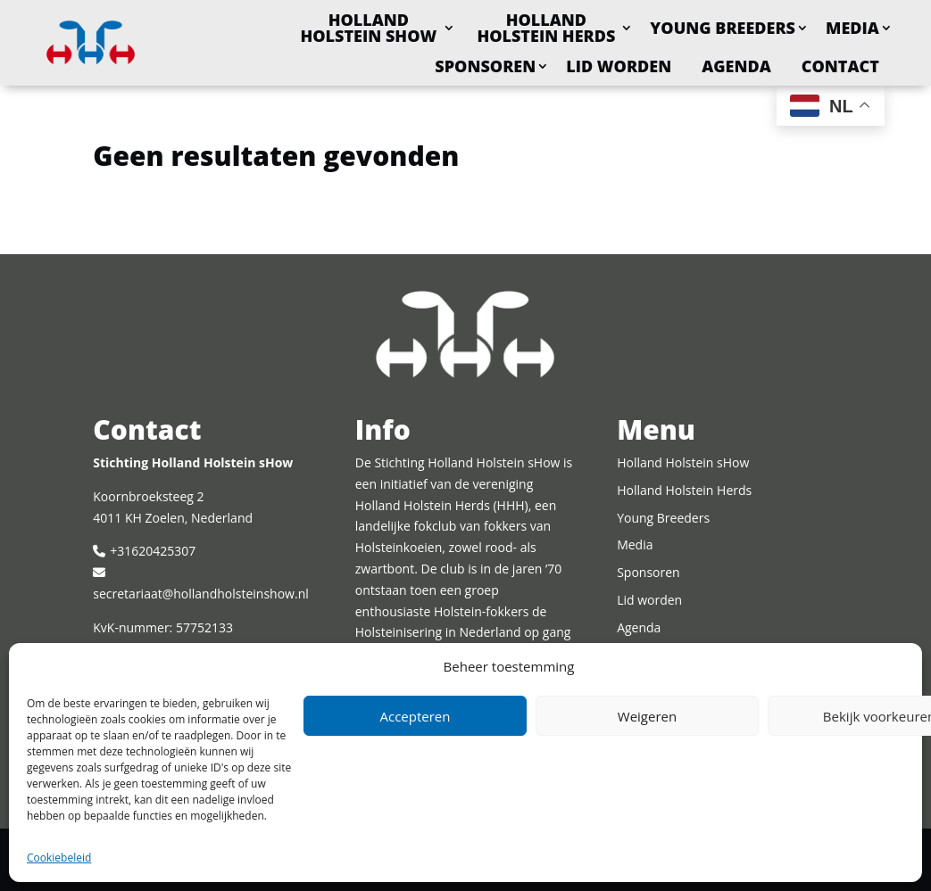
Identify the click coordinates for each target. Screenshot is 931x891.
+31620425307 (152, 550)
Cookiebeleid (59, 857)
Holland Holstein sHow (368, 27)
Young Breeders (722, 27)
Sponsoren (485, 66)
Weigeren (647, 716)
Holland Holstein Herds (546, 27)
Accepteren (415, 716)
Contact (840, 66)
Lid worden (618, 66)
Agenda (736, 66)
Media (852, 27)
